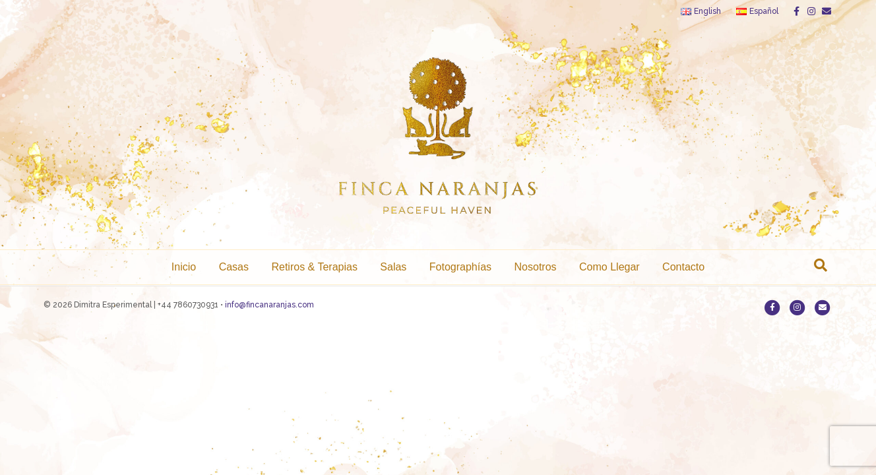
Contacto (683, 266)
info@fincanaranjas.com (269, 304)
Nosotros (536, 266)
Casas (234, 266)
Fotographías (460, 266)
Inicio (184, 266)
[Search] (820, 265)
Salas (393, 266)
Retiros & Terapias (314, 266)
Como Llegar (609, 266)
